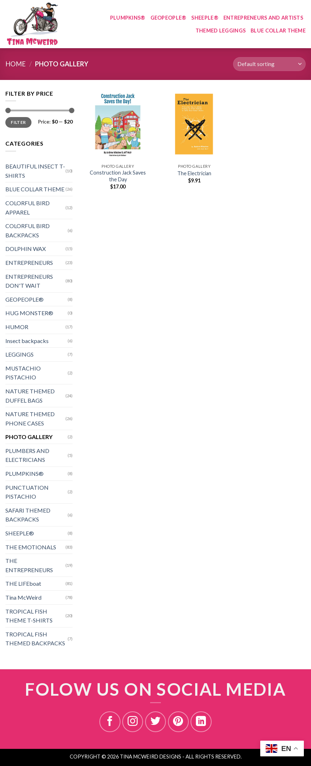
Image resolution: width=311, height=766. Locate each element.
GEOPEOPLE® (168, 18)
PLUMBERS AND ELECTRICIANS (27, 455)
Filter (18, 122)
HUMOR (16, 326)
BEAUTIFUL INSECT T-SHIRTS (35, 171)
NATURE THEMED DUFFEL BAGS (30, 396)
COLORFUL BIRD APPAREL (27, 208)
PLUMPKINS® (127, 18)
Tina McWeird (23, 597)
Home (15, 64)
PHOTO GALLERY (29, 436)
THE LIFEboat (23, 583)
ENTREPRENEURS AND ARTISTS (263, 18)
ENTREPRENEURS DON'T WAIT (29, 281)
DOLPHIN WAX (25, 248)
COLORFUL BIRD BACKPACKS (27, 230)
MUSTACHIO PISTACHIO (23, 373)
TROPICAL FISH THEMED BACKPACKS (35, 639)
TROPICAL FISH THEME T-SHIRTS (29, 616)
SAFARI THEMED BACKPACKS (27, 515)
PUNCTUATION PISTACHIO (27, 492)
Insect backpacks (27, 340)
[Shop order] (269, 64)
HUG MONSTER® (29, 312)
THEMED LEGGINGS (221, 30)
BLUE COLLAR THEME (278, 30)
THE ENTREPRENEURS (29, 565)
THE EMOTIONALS (30, 547)
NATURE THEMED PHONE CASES (30, 418)
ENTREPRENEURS (29, 262)
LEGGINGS (19, 354)
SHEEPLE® (204, 18)
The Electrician (194, 173)
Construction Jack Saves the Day (118, 176)
